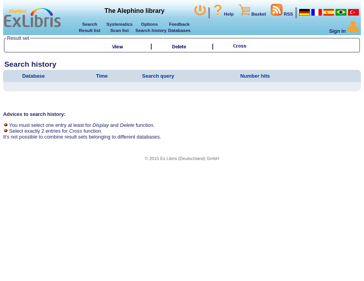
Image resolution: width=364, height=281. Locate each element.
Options (149, 24)
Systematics (120, 24)
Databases (179, 30)
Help (223, 14)
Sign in (344, 31)
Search (89, 24)
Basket (252, 14)
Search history (149, 30)
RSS (282, 14)
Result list (89, 30)
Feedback (179, 24)
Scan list (119, 30)
